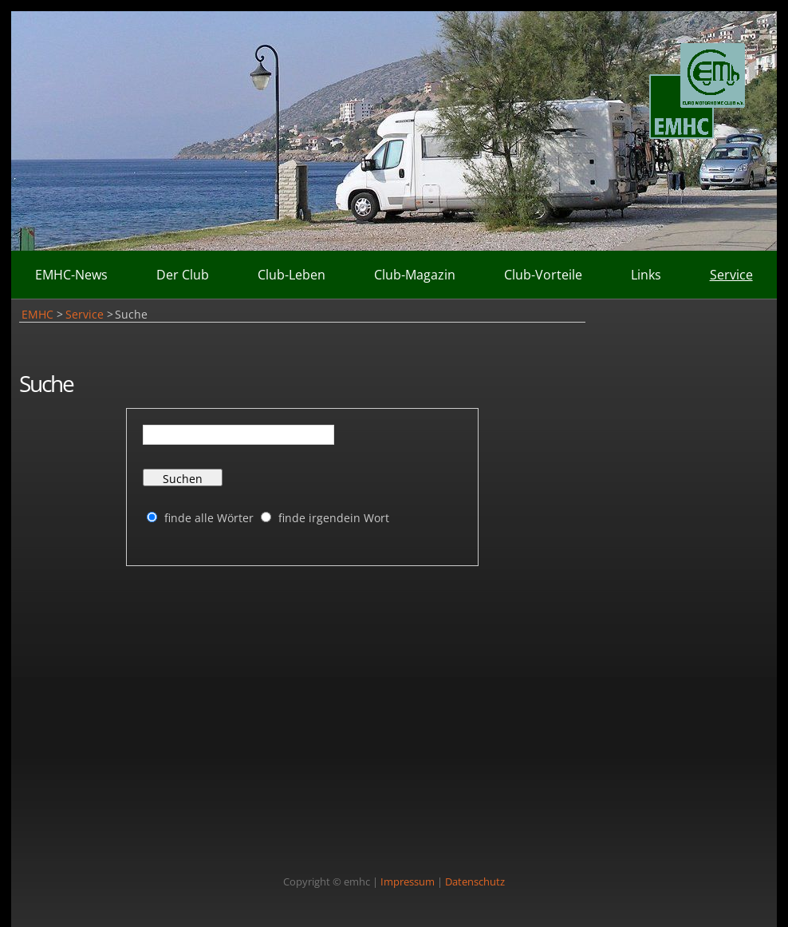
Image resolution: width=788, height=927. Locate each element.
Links (646, 274)
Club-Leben (291, 274)
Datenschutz (475, 882)
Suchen (183, 478)
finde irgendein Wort (333, 517)
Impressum (407, 882)
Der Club (182, 274)
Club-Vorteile (543, 274)
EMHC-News (71, 274)
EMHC (37, 314)
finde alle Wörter (209, 517)
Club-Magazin (414, 274)
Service (731, 274)
